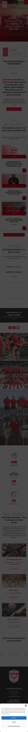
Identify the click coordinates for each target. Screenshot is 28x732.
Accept (14, 718)
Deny (14, 722)
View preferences (14, 726)
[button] (26, 705)
